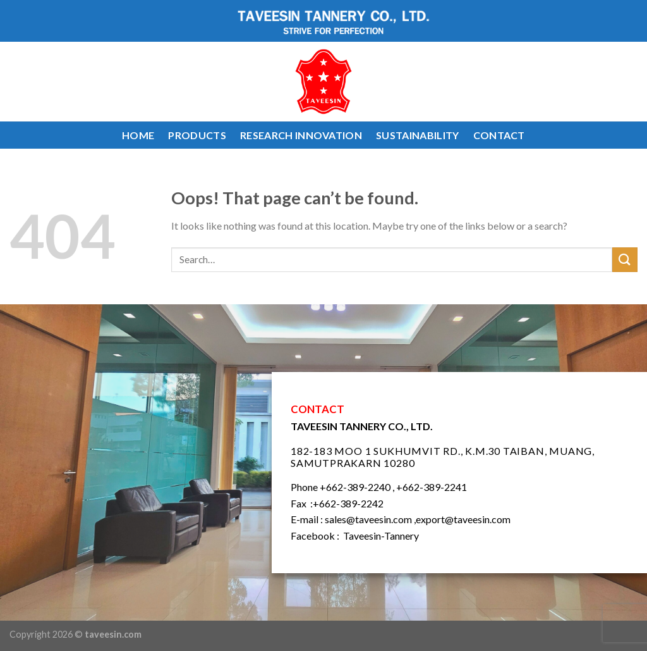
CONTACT (499, 135)
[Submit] (625, 259)
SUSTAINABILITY (417, 135)
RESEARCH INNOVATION (301, 135)
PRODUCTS (197, 135)
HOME (138, 135)
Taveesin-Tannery (381, 536)
